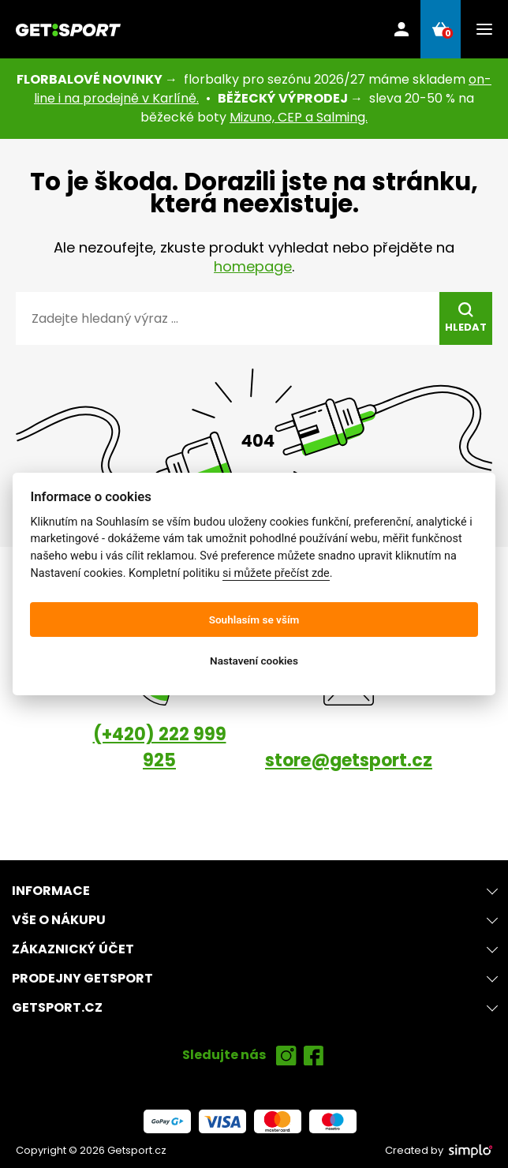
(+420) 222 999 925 (159, 747)
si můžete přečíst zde (276, 573)
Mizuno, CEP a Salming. (299, 117)
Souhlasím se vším (254, 619)
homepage (253, 266)
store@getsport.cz (348, 760)
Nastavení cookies (254, 660)
